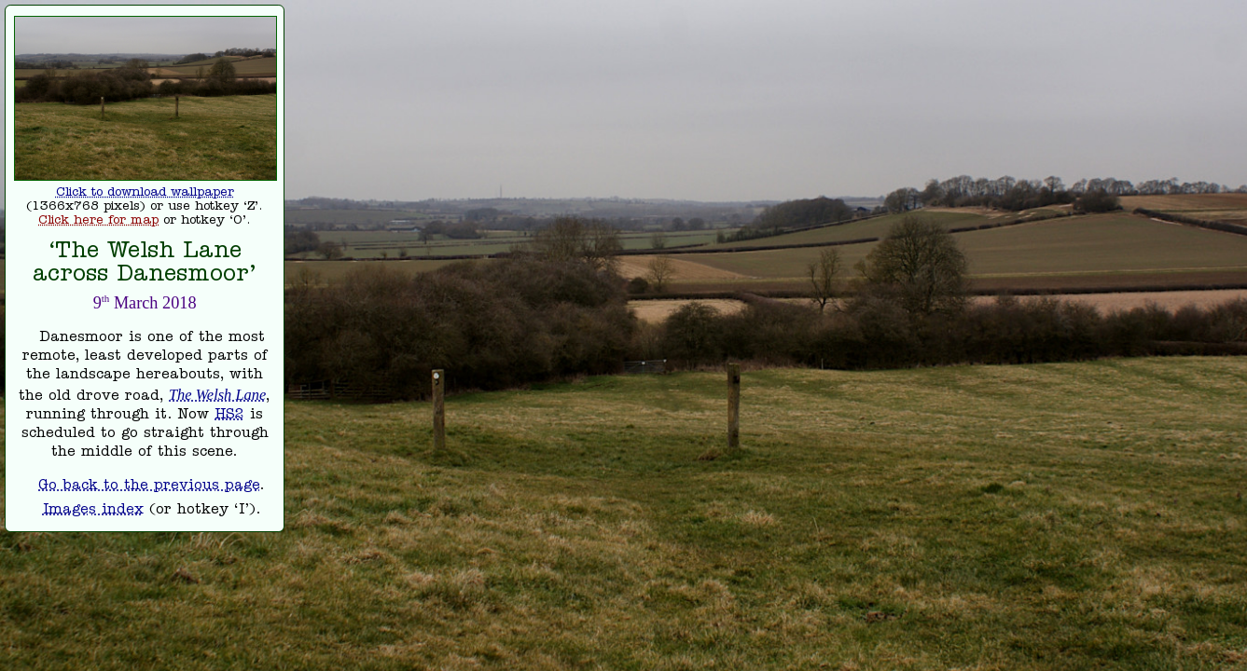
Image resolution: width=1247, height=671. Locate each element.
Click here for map (98, 221)
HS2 (229, 415)
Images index (93, 510)
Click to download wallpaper (145, 193)
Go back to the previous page (148, 486)
